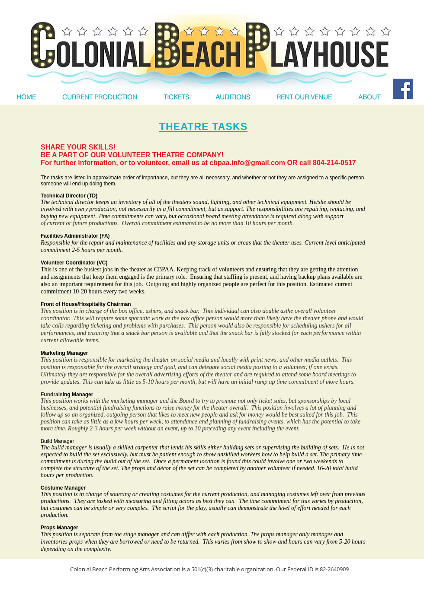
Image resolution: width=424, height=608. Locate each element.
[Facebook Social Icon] (403, 89)
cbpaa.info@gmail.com (247, 162)
